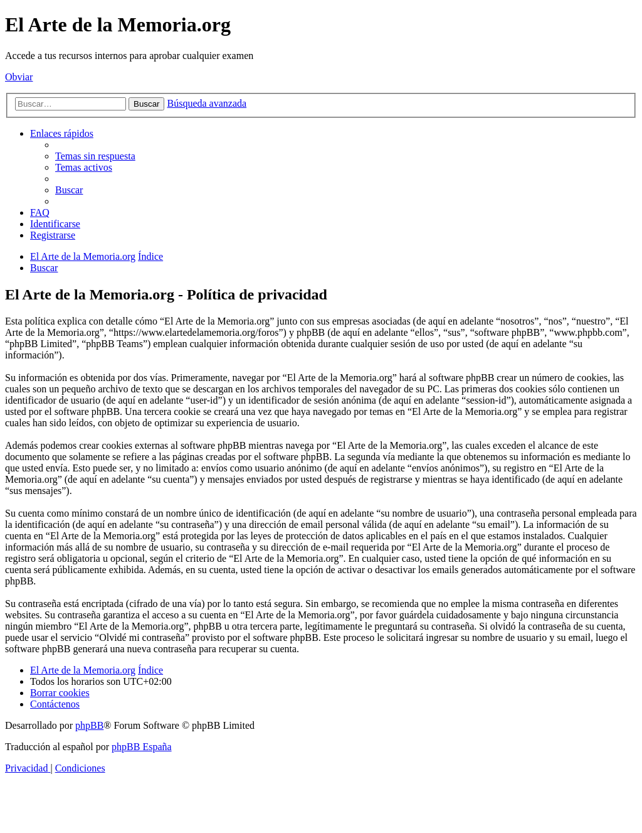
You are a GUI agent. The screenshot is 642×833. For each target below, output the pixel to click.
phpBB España (142, 746)
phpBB (89, 725)
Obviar (19, 77)
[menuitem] (95, 156)
